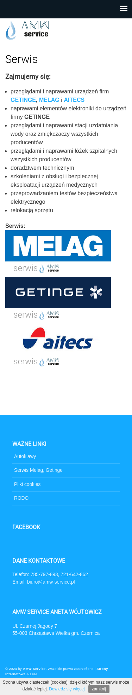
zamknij (99, 689)
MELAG (49, 100)
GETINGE (23, 100)
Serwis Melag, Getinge (38, 470)
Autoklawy (25, 456)
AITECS (74, 100)
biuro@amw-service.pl (51, 582)
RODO (21, 498)
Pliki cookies (27, 484)
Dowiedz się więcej (66, 689)
